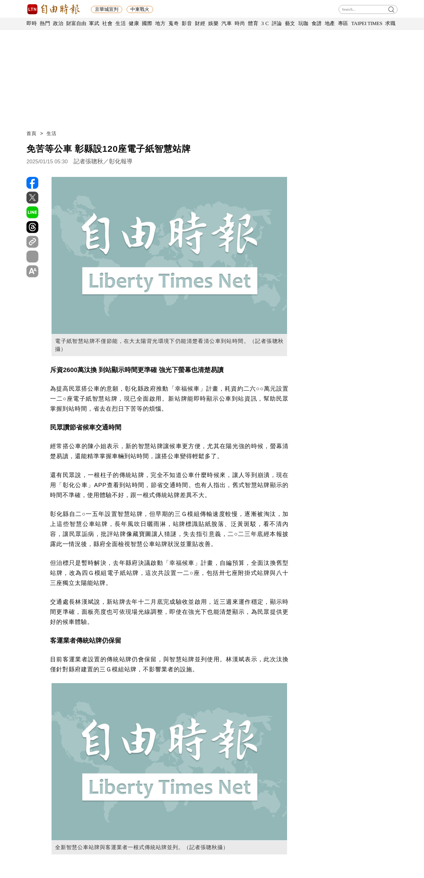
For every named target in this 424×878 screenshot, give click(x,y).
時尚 (240, 23)
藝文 (290, 23)
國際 (147, 23)
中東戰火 (139, 9)
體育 (253, 23)
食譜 (317, 23)
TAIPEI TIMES (366, 23)
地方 (160, 23)
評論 (277, 23)
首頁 (31, 133)
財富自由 (76, 23)
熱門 (45, 23)
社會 (107, 23)
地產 (330, 23)
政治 (58, 23)
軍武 (94, 23)
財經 (200, 23)
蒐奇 (173, 23)
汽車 (226, 23)
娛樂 (213, 23)
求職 (390, 23)
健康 (134, 23)
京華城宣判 (106, 9)
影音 (187, 23)
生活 (120, 23)
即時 (31, 23)
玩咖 (303, 23)
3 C (265, 23)
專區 (343, 23)
